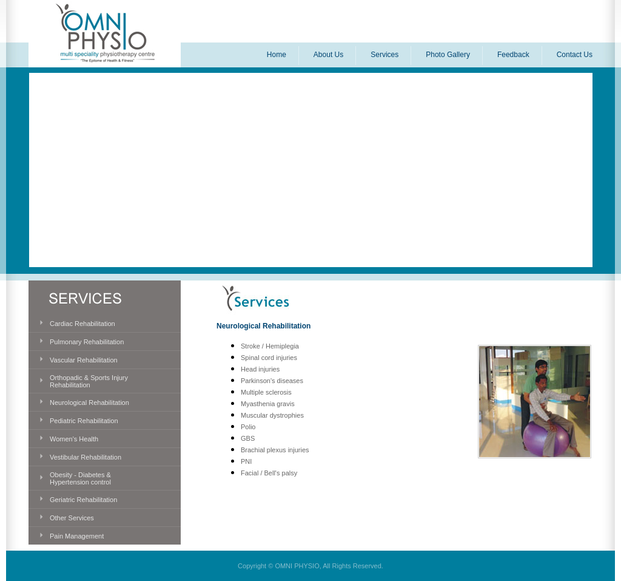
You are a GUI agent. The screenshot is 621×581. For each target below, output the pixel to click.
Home (276, 54)
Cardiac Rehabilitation (82, 323)
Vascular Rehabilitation (84, 360)
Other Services (72, 518)
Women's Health (74, 439)
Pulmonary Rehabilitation (87, 341)
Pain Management (77, 536)
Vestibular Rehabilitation (85, 457)
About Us (328, 54)
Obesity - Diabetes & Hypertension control (80, 478)
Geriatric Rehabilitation (83, 499)
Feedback (513, 54)
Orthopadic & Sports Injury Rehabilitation (89, 381)
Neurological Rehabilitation (89, 402)
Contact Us (574, 54)
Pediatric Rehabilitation (84, 420)
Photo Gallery (448, 54)
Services (384, 54)
